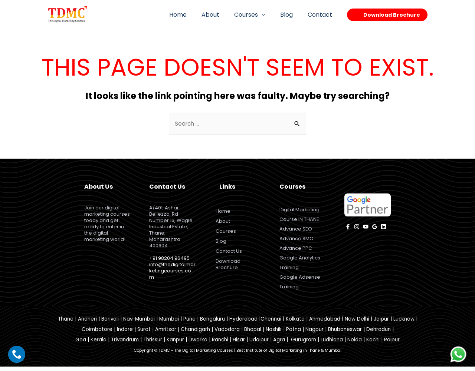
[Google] (374, 227)
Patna (293, 333)
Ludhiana (332, 344)
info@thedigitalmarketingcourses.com (172, 271)
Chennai (271, 323)
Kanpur (175, 344)
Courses (253, 14)
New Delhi (357, 323)
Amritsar (165, 333)
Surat (144, 333)
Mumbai (169, 323)
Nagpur (314, 333)
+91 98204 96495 (169, 258)
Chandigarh (195, 333)
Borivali (110, 323)
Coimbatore (97, 333)
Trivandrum (125, 344)
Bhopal (252, 333)
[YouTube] (365, 227)
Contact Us (230, 251)
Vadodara (227, 333)
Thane (65, 323)
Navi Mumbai (139, 323)
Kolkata (295, 323)
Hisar (239, 344)
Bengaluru (212, 323)
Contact (321, 14)
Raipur (392, 344)
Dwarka (198, 344)
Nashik (274, 333)
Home (191, 14)
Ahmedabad (324, 323)
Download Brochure (229, 264)
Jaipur (381, 323)
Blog (291, 14)
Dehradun (378, 333)
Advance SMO (296, 240)
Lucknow (404, 323)
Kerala (99, 344)
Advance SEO (295, 230)
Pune (189, 323)
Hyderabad (243, 323)
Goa (80, 344)
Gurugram (303, 344)
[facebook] (347, 227)
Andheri (87, 323)
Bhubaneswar (345, 333)
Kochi (373, 344)
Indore (125, 333)
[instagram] (356, 227)
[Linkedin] (383, 227)
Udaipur (259, 344)
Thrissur (152, 344)
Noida (354, 344)
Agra (279, 344)
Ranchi (220, 344)
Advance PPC (295, 250)
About (221, 14)
